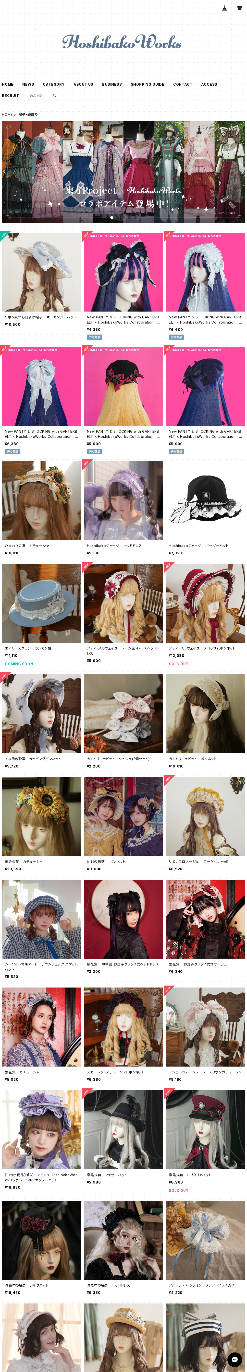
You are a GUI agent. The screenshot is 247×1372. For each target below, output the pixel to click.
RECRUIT (10, 95)
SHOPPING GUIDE (147, 84)
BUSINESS (112, 84)
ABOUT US (83, 84)
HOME (7, 84)
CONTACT (183, 84)
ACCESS (209, 84)
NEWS (28, 84)
